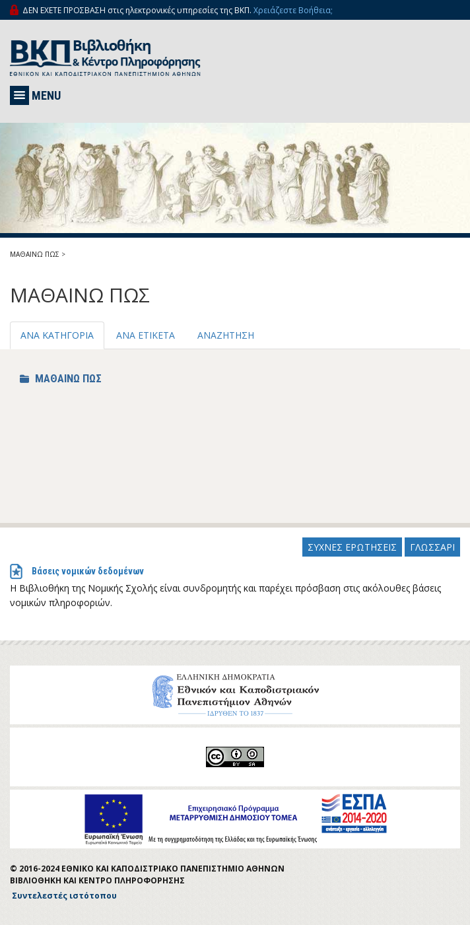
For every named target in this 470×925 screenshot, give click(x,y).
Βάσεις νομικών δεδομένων (88, 571)
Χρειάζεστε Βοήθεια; (293, 10)
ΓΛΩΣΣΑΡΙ (432, 547)
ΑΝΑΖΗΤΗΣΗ (225, 335)
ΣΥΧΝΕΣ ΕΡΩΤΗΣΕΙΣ (352, 547)
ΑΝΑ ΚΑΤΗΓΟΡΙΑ (57, 335)
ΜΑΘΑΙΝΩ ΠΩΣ (34, 254)
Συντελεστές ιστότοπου (64, 895)
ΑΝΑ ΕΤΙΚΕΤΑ (145, 335)
